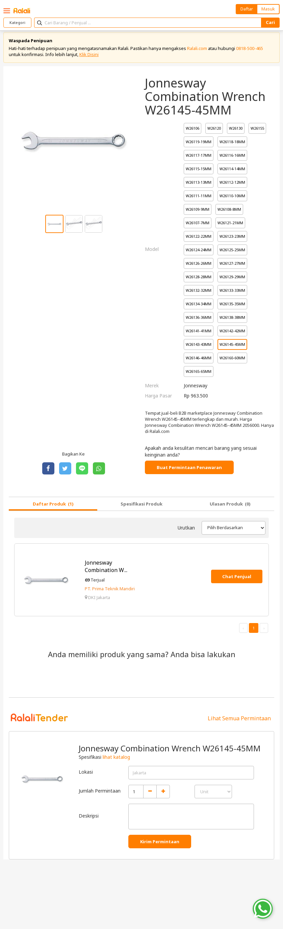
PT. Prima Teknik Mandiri (110, 591)
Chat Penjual (236, 578)
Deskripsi (89, 818)
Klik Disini (89, 56)
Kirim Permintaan (159, 844)
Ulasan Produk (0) (230, 506)
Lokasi (86, 774)
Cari (270, 22)
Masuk (268, 9)
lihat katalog (116, 759)
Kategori (17, 22)
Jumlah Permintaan (100, 793)
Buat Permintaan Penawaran (189, 469)
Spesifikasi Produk (141, 506)
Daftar (246, 9)
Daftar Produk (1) (53, 506)
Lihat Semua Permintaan (239, 720)
